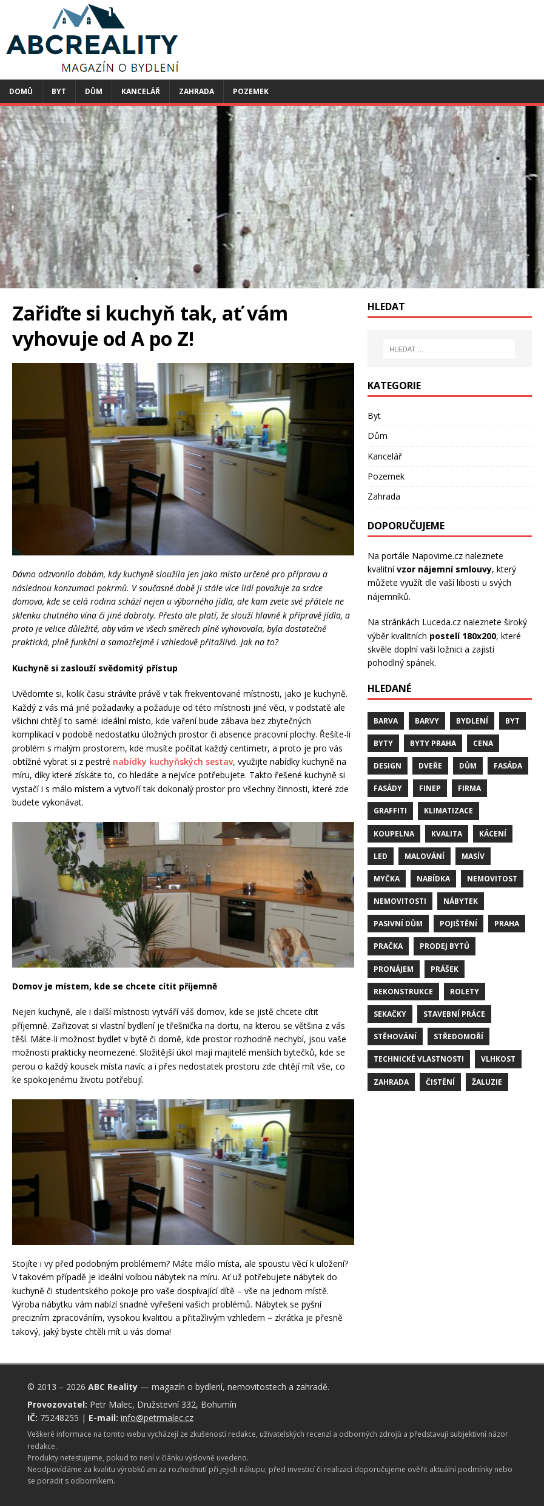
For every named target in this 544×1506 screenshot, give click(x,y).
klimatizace (448, 811)
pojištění (458, 923)
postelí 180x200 (462, 636)
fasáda (508, 766)
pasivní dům (398, 923)
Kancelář (140, 91)
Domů (21, 91)
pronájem (394, 969)
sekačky (390, 1014)
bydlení (472, 721)
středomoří (458, 1036)
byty (383, 743)
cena (483, 743)
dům (468, 766)
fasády (388, 788)
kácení (492, 834)
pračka (388, 946)
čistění (440, 1082)
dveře (430, 766)
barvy (427, 721)
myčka (387, 878)
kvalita (446, 834)
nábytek (460, 901)
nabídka (433, 878)
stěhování (395, 1036)
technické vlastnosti (419, 1059)
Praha (506, 923)
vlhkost (498, 1059)
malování (425, 856)
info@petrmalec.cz (157, 1417)
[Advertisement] (272, 197)
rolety (464, 991)
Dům (93, 91)
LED (381, 856)
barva (386, 721)
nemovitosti (400, 901)
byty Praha (433, 743)
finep (430, 788)
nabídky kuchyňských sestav (173, 761)
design (387, 766)
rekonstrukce (403, 991)
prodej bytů (444, 946)
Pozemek (251, 91)
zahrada (391, 1082)
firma (469, 788)
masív (473, 856)
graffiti (390, 811)
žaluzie (487, 1082)
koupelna (394, 834)
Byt (59, 91)
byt (512, 721)
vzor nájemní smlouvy (444, 569)
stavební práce (454, 1014)
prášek (444, 969)
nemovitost (492, 878)
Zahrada (196, 91)
